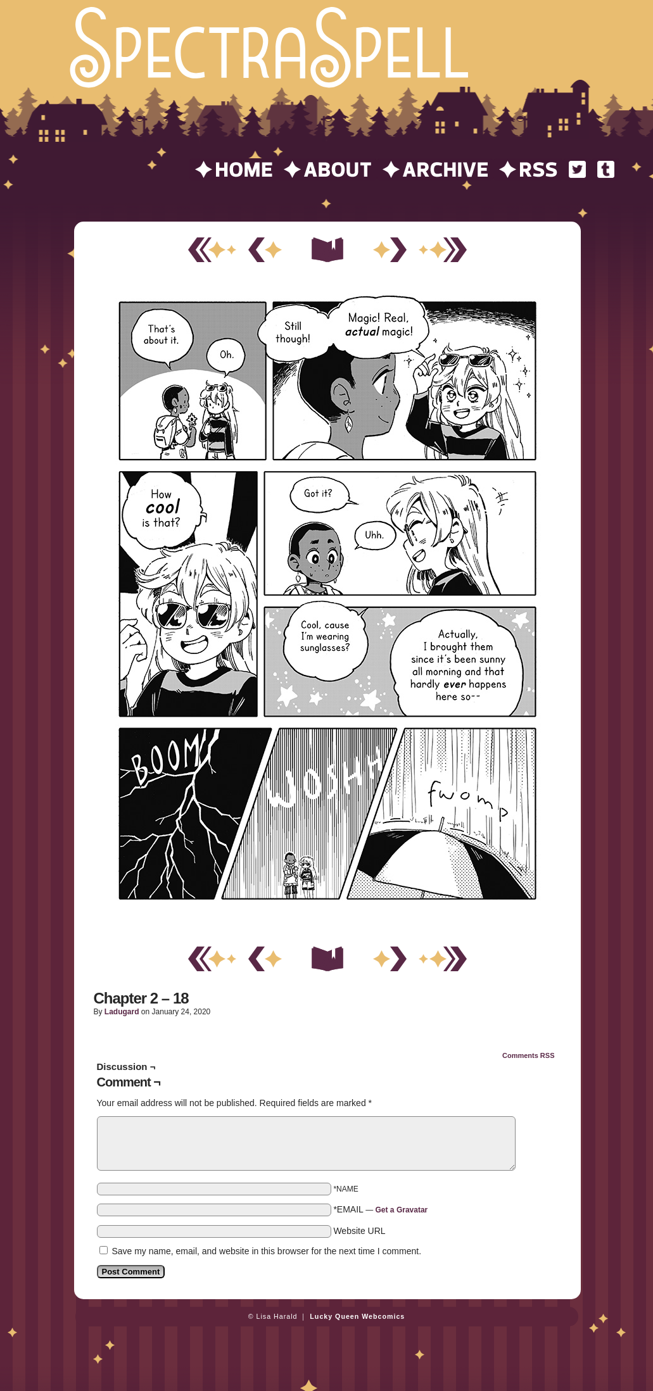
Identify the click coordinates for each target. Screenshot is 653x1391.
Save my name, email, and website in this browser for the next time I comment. (266, 1251)
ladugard (122, 1011)
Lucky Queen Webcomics (357, 1316)
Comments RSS (528, 1055)
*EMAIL (380, 1209)
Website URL (359, 1231)
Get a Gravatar (402, 1209)
